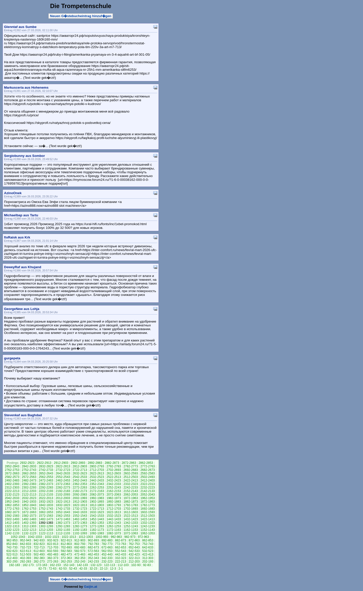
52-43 (73, 568)
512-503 (25, 554)
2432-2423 (113, 480)
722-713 (39, 547)
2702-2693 (113, 470)
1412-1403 (12, 523)
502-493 (39, 554)
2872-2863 (129, 463)
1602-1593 (147, 512)
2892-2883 (95, 463)
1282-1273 (80, 526)
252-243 (79, 561)
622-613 (25, 551)
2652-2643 (46, 473)
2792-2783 (113, 466)
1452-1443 (96, 519)
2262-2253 (96, 487)
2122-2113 (29, 494)
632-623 (11, 551)
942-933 (39, 540)
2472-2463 (46, 480)
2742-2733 (46, 470)
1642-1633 (80, 512)
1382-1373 (63, 523)
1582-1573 (29, 515)
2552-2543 (63, 477)
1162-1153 (131, 530)
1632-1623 (96, 512)
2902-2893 (78, 463)
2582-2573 (12, 477)
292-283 (25, 561)
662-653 (120, 547)
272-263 (52, 561)
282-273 (39, 561)
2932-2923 (27, 463)
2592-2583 (147, 473)
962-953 (11, 540)
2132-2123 (12, 494)
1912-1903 (80, 501)
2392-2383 (29, 484)
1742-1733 (63, 508)
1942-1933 (29, 501)
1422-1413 (147, 519)
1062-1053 (147, 533)
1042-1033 (35, 537)
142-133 (82, 565)
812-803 (66, 544)
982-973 (129, 537)
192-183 (14, 565)
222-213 (120, 561)
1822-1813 (80, 505)
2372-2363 (63, 484)
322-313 (134, 558)
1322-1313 (12, 526)
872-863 (134, 540)
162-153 (55, 565)
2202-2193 (46, 491)
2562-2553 (46, 477)
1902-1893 (96, 501)
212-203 (134, 561)
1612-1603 (131, 512)
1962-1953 (147, 498)
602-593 (52, 551)
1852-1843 (29, 505)
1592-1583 (12, 515)
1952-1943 (12, 501)
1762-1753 (29, 508)
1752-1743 (46, 508)
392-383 (39, 558)
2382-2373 (46, 484)
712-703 (52, 547)
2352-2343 (96, 484)
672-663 (106, 547)
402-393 (25, 558)
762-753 (134, 544)
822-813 (52, 544)
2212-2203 (29, 491)
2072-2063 (113, 494)
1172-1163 (113, 530)
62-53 (63, 568)
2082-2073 (96, 494)
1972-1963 (131, 498)
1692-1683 (147, 508)
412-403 (11, 558)
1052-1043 (18, 537)
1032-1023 (52, 537)
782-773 (106, 544)
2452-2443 (80, 480)
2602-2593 (131, 473)
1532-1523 (113, 515)
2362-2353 (80, 484)
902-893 (93, 540)
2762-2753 (12, 470)
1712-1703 (113, 508)
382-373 (52, 558)
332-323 (120, 558)
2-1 (120, 568)
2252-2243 (113, 487)
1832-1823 (63, 505)
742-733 (11, 547)
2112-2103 (46, 494)
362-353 (79, 558)
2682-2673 (147, 470)
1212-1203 (46, 530)
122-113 (109, 565)
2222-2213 (12, 491)
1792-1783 (131, 505)
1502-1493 (12, 519)
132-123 (96, 565)
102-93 (135, 565)
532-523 (147, 551)
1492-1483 (29, 519)
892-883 (106, 540)
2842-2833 (29, 466)
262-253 (66, 561)
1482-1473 (46, 519)
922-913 (66, 540)
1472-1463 (63, 519)
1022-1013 (69, 537)
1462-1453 (80, 519)
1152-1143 (147, 530)
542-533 (134, 551)
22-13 (104, 568)
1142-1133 (12, 533)
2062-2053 (131, 494)
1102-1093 (80, 533)
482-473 (66, 554)
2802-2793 (96, 466)
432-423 (134, 554)
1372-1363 (80, 523)
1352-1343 (113, 523)
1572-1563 (46, 515)
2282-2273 (63, 487)
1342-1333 (131, 523)
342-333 (106, 558)
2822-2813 (63, 466)
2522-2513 (113, 477)
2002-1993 (80, 498)
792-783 (93, 544)
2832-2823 (46, 466)
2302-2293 (29, 487)
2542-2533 (80, 477)
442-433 (120, 554)
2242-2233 (131, 487)
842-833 (25, 544)
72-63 (52, 568)
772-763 (120, 544)
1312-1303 (29, 526)
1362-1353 (96, 523)
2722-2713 (80, 470)
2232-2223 (147, 487)
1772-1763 (12, 508)
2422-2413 (131, 480)
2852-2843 (12, 466)
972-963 (143, 537)
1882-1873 (131, 501)
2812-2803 (80, 466)
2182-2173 (80, 491)
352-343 (93, 558)
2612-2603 (113, 473)
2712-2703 (96, 470)
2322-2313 (147, 484)
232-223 (106, 561)
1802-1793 (113, 505)
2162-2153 (113, 491)
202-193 (147, 561)
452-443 (106, 554)
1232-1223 (12, 530)
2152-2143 (131, 491)
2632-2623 (80, 473)
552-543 (120, 551)
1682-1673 (12, 512)
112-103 (123, 565)
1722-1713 (96, 508)
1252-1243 (131, 526)
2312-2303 (12, 487)
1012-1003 (85, 537)
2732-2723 (63, 470)
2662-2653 (29, 473)
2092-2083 (80, 494)
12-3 (113, 568)
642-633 (147, 547)
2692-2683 (131, 470)
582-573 (79, 551)
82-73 (42, 568)
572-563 (93, 551)
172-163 (41, 565)
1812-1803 (96, 505)
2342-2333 (113, 484)
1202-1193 (63, 530)
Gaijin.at (90, 586)
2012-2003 (63, 498)
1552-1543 (80, 515)
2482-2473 (29, 480)
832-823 (39, 544)
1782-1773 (147, 505)
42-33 (83, 568)
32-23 (93, 568)
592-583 (66, 551)
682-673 (93, 547)
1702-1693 (131, 508)
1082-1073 (113, 533)
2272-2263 (80, 487)
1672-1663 (29, 512)
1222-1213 (29, 530)
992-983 (116, 537)
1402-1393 (29, 523)
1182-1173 (96, 530)
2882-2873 (112, 463)
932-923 (52, 540)
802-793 (79, 544)
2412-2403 (147, 480)
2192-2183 (63, 491)
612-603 (39, 551)
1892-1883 (113, 501)
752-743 (147, 544)
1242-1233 (147, 526)
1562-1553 (63, 515)
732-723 (25, 547)
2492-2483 (12, 480)
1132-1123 (29, 533)
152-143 (68, 565)
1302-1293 (46, 526)
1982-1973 (113, 498)
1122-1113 (46, 533)
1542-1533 (96, 515)
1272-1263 (96, 526)
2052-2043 (147, 494)
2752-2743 (29, 470)
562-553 (106, 551)
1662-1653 (46, 512)
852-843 (11, 544)
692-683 (79, 547)
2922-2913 (44, 463)
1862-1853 (12, 505)
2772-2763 (147, 466)
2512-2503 (131, 477)
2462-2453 (63, 480)
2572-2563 (29, 477)
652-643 (134, 547)
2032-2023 (29, 498)
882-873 (120, 540)
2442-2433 (96, 480)
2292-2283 (46, 487)
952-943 (25, 540)
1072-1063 (131, 533)
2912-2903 (61, 463)
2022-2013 (46, 498)
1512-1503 (147, 515)
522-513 (11, 554)
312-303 (147, 558)
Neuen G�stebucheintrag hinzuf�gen (80, 16)
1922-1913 (63, 501)
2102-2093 (63, 494)
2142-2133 (147, 491)
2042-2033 (12, 498)
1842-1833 (46, 505)
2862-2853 (146, 463)
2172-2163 (96, 491)
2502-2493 (147, 477)
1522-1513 (131, 515)
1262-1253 (113, 526)
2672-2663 (12, 473)
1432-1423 (131, 519)
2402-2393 (12, 484)
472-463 (79, 554)
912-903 (79, 540)
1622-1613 (113, 512)
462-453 (93, 554)
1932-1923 (46, 501)
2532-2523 (96, 477)
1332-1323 (147, 523)
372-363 (66, 558)
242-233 (93, 561)
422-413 (147, 554)
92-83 (147, 565)
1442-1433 (113, 519)
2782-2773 (131, 466)
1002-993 (102, 537)
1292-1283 (63, 526)
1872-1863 (147, 501)
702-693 (66, 547)
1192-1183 (80, 530)
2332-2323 (131, 484)
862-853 (147, 540)
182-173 (28, 565)
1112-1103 (63, 533)
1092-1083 (96, 533)
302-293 (11, 561)
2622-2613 (96, 473)
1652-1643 (63, 512)
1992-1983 (96, 498)
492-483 (52, 554)
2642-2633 (63, 473)
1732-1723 (80, 508)
